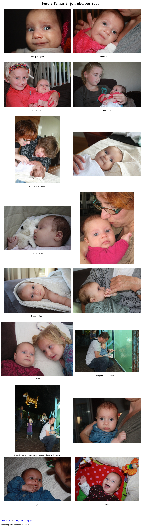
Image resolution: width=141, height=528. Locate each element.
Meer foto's (6, 520)
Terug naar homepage (23, 520)
